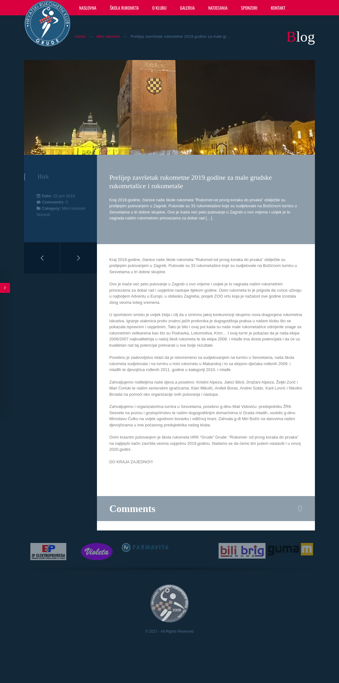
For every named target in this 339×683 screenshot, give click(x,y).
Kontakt (278, 7)
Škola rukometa (124, 7)
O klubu (159, 7)
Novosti (43, 214)
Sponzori (249, 7)
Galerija (187, 7)
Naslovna (87, 7)
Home (80, 36)
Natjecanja (218, 7)
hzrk (43, 176)
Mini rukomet (107, 36)
